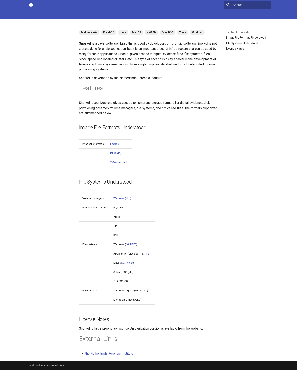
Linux (123, 32)
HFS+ (148, 253)
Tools (182, 32)
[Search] (247, 5)
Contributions (69, 14)
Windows (197, 32)
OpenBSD (167, 32)
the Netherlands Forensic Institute (109, 353)
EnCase (114, 143)
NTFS (133, 244)
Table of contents (238, 32)
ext (122, 262)
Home (32, 14)
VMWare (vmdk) (119, 162)
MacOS (136, 32)
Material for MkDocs (53, 365)
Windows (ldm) (122, 198)
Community (48, 14)
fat (127, 244)
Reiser (129, 262)
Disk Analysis (89, 32)
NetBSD (151, 32)
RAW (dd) (116, 153)
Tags (86, 14)
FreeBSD (108, 32)
